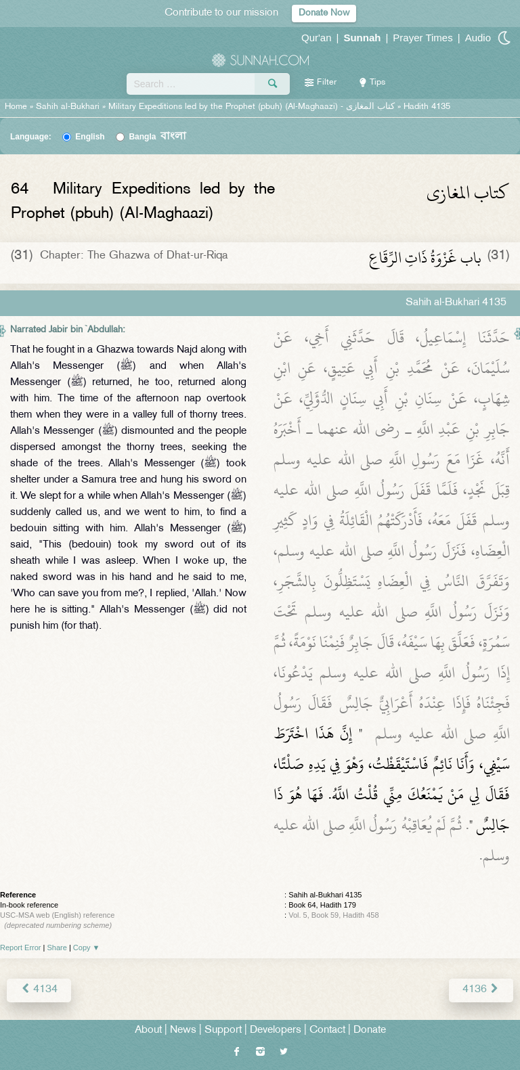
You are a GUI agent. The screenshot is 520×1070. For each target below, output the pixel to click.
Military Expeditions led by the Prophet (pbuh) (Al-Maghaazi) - (252, 107)
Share (57, 947)
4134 (39, 990)
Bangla (157, 136)
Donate (369, 1030)
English (89, 136)
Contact (327, 1030)
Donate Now (324, 13)
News (183, 1030)
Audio (478, 37)
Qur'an (316, 37)
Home (16, 107)
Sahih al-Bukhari (68, 107)
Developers (275, 1030)
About (148, 1030)
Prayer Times (422, 37)
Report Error (20, 947)
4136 (481, 990)
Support (223, 1030)
